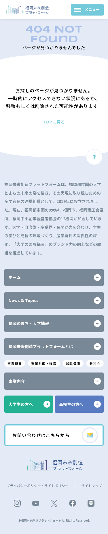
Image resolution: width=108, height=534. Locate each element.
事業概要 (14, 363)
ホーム (55, 277)
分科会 (95, 363)
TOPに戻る (54, 122)
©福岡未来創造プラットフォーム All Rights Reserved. (54, 520)
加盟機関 (73, 363)
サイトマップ (91, 485)
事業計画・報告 (43, 363)
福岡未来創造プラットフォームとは (55, 346)
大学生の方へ (29, 404)
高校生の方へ (80, 404)
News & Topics (55, 300)
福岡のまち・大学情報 (55, 323)
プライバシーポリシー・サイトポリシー (37, 485)
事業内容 (55, 381)
